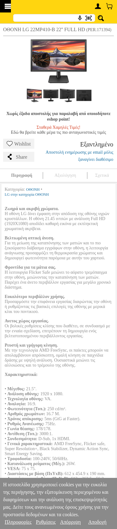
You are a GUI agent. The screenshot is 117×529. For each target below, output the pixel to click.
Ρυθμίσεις (46, 522)
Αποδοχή (97, 522)
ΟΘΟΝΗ (33, 189)
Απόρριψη (70, 522)
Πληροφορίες (18, 522)
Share (17, 157)
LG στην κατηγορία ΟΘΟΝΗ (27, 194)
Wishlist (19, 144)
